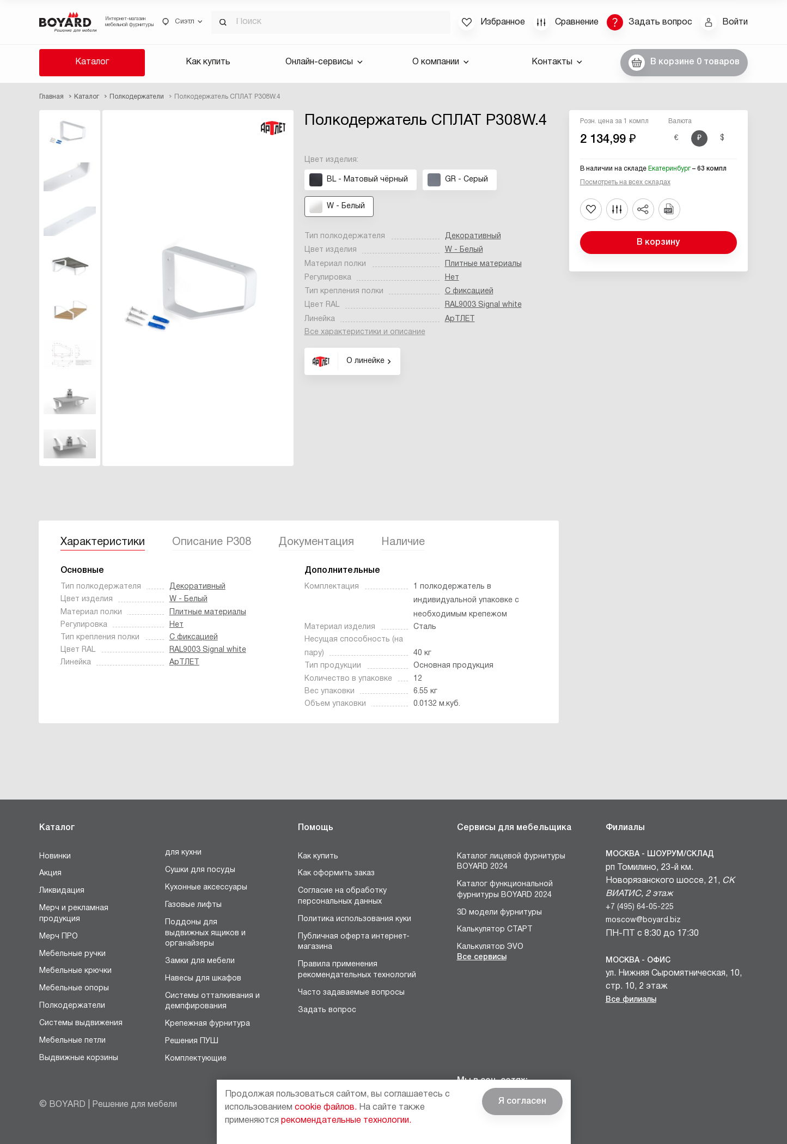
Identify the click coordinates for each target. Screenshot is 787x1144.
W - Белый (464, 249)
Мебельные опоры (74, 988)
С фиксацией (469, 291)
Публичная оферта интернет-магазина (354, 942)
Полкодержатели (72, 1005)
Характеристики (102, 542)
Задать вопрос (327, 1010)
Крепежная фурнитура (207, 1023)
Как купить (208, 62)
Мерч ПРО (58, 936)
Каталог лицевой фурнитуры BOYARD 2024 (511, 862)
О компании (440, 62)
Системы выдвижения (81, 1023)
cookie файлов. (326, 1107)
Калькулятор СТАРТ (495, 929)
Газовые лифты (193, 905)
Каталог (92, 62)
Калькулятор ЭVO (490, 947)
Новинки (55, 856)
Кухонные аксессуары (206, 887)
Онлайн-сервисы (324, 62)
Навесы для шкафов (203, 978)
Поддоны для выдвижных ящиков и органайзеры (205, 933)
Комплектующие (196, 1058)
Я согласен (522, 1101)
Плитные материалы (483, 264)
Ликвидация (61, 890)
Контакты (557, 62)
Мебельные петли (72, 1040)
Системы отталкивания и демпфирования (212, 1001)
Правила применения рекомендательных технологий (357, 970)
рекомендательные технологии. (346, 1120)
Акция (50, 873)
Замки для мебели (200, 961)
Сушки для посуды (200, 870)
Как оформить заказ (336, 873)
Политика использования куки (354, 919)
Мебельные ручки (72, 954)
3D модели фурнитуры (499, 912)
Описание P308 (211, 542)
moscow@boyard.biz (643, 920)
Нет (452, 277)
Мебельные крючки (75, 970)
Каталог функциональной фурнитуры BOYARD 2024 (505, 890)
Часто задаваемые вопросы (351, 992)
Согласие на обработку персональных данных (342, 896)
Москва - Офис (638, 960)
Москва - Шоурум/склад (660, 854)
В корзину (658, 242)
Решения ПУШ (191, 1041)
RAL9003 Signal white (483, 304)
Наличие (403, 542)
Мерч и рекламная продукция (73, 914)
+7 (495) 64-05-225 (640, 907)
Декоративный (473, 236)
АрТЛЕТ (460, 319)
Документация (316, 542)
